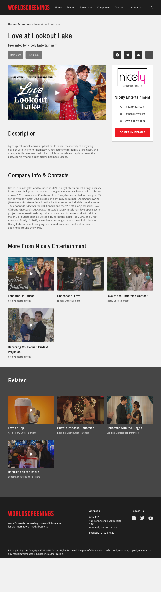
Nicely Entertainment (19, 300)
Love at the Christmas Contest (127, 296)
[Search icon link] (151, 7)
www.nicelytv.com (135, 120)
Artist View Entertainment (22, 432)
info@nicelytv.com (135, 113)
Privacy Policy (15, 550)
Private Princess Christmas (75, 428)
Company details (132, 132)
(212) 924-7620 (105, 532)
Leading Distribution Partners (73, 432)
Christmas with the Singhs (124, 428)
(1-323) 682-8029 (134, 106)
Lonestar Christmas (21, 296)
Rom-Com (15, 55)
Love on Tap (16, 428)
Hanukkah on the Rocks (23, 472)
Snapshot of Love (68, 296)
